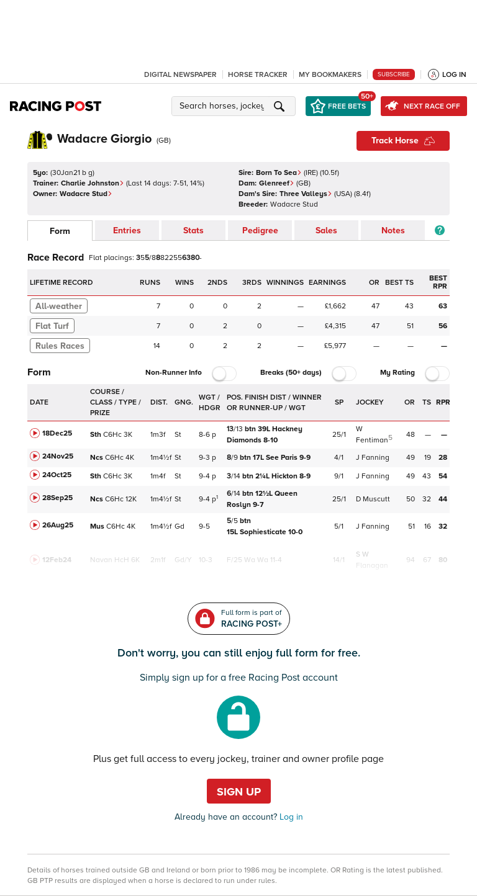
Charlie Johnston (92, 183)
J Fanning (372, 457)
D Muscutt (373, 499)
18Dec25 (57, 433)
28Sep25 (57, 498)
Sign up (239, 792)
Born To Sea (279, 172)
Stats (193, 230)
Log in (290, 817)
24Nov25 (57, 456)
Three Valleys (305, 194)
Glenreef (276, 183)
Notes (393, 230)
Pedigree (260, 230)
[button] (235, 106)
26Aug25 (57, 525)
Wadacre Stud (86, 194)
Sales (326, 230)
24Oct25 (56, 475)
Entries (127, 230)
